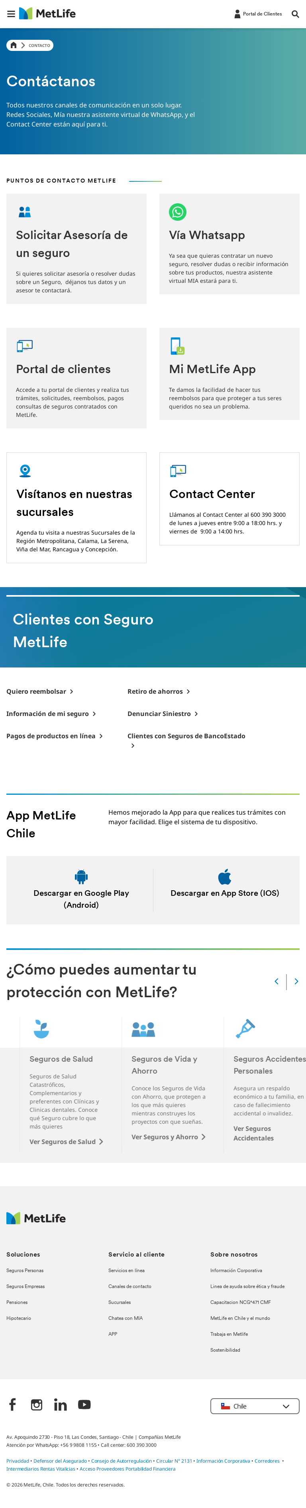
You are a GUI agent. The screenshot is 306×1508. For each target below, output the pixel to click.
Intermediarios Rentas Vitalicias (40, 1468)
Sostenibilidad (225, 1350)
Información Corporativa (236, 1271)
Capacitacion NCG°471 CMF (240, 1302)
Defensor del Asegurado (60, 1460)
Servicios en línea (126, 1271)
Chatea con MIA (125, 1318)
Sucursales (119, 1302)
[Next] (296, 982)
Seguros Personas (24, 1271)
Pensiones (16, 1302)
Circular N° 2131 (174, 1460)
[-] (257, 13)
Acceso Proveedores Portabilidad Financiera (128, 1468)
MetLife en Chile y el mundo (240, 1318)
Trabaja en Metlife (229, 1334)
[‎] (12, 1405)
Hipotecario (18, 1318)
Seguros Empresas (25, 1286)
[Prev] (276, 982)
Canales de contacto (129, 1286)
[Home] (14, 45)
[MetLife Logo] (36, 1222)
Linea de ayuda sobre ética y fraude (247, 1286)
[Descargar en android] (81, 890)
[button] (11, 14)
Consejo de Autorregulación (121, 1460)
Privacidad (18, 1460)
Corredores (267, 1460)
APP (112, 1334)
